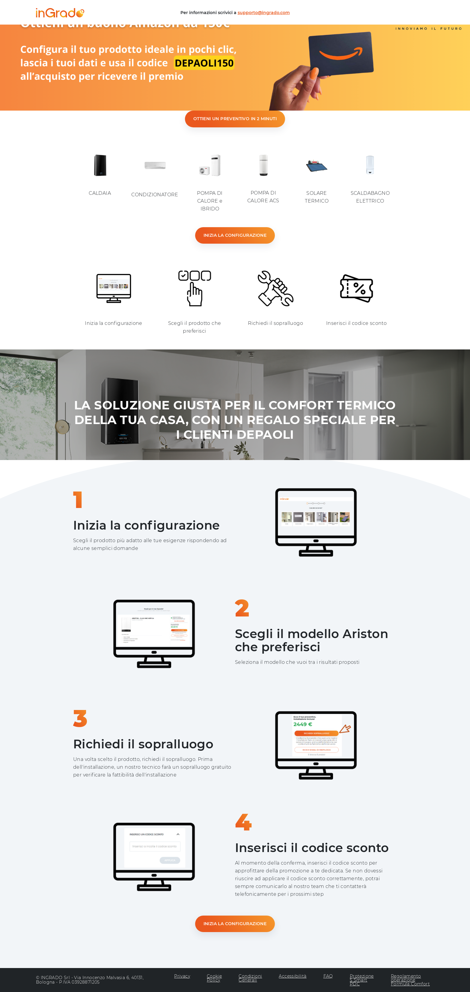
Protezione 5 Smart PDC (362, 980)
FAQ (328, 976)
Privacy (182, 976)
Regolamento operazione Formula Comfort (410, 980)
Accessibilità (292, 976)
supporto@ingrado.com (264, 12)
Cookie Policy (214, 978)
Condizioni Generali (250, 978)
